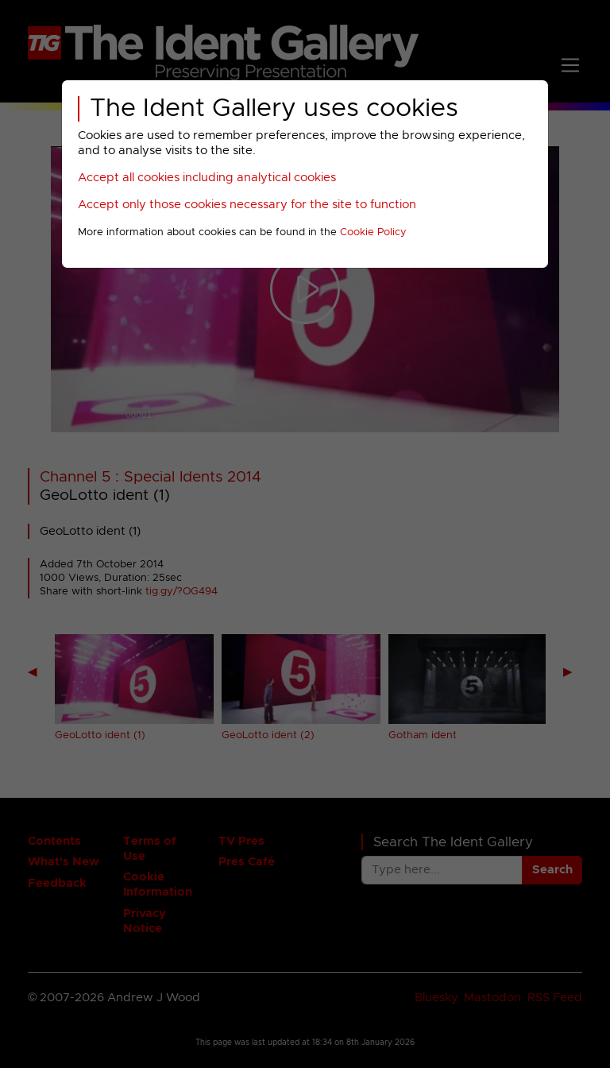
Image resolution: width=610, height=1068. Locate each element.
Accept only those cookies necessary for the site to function (247, 205)
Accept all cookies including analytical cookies (207, 178)
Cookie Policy (373, 232)
